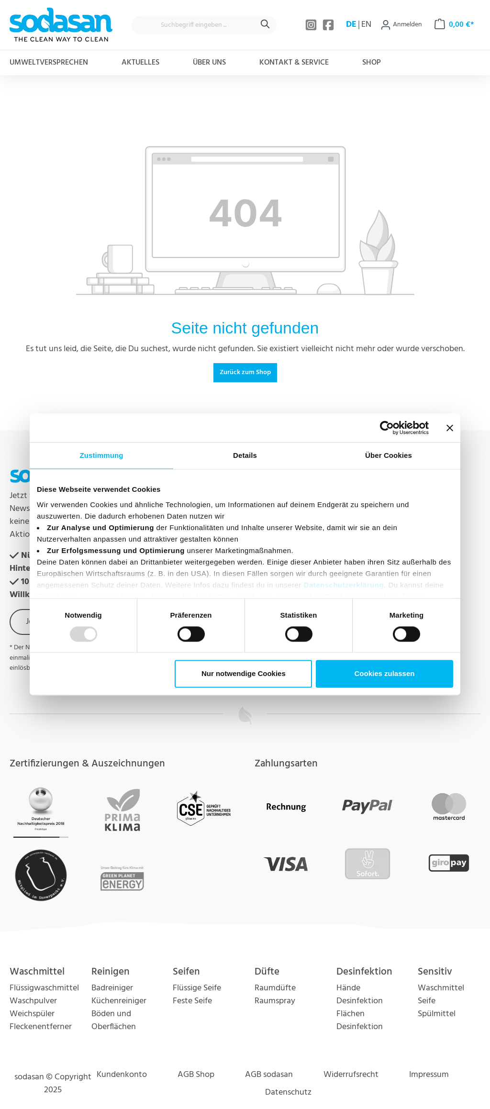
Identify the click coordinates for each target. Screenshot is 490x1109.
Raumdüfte (275, 988)
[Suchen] (266, 25)
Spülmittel (437, 1014)
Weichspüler (32, 1014)
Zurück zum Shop (245, 372)
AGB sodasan (269, 1075)
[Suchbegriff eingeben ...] (193, 25)
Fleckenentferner (41, 1027)
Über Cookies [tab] (388, 455)
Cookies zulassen (385, 674)
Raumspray (275, 1001)
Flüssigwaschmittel (44, 988)
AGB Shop (196, 1075)
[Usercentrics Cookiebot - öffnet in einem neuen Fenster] (387, 428)
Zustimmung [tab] (101, 455)
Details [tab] (245, 455)
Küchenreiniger (118, 1001)
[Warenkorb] (454, 24)
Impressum (429, 1075)
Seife (426, 1001)
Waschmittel (441, 988)
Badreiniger (112, 988)
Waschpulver (33, 1001)
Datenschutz (288, 1092)
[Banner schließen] (449, 427)
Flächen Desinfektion (359, 1020)
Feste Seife (192, 1001)
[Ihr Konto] (401, 24)
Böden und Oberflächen (113, 1020)
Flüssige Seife (197, 988)
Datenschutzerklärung (344, 585)
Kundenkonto (122, 1075)
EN (366, 25)
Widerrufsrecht (351, 1075)
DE (351, 25)
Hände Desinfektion (359, 994)
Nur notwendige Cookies (243, 674)
